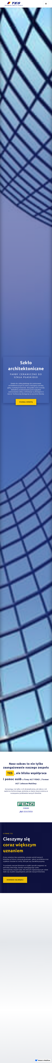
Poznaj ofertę (26, 402)
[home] (13, 3)
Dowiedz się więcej (15, 880)
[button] (46, 4)
